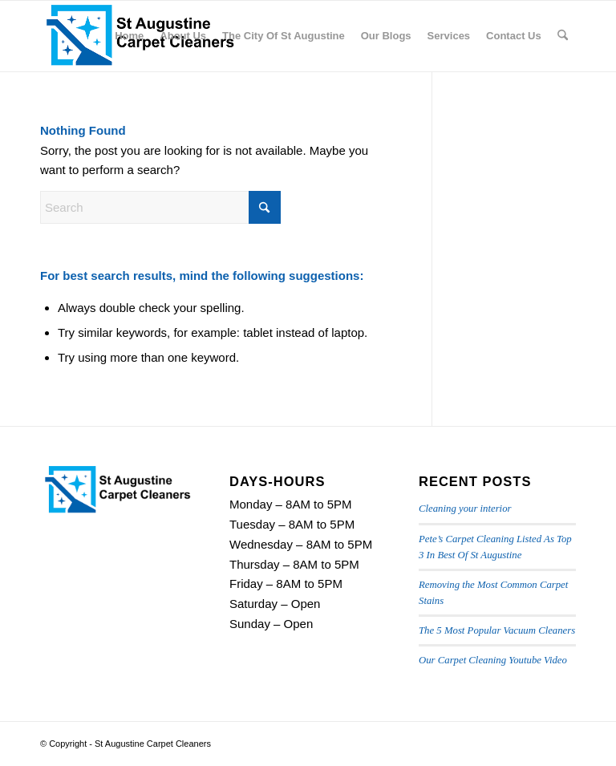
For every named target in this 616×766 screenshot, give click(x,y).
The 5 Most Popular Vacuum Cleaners (497, 630)
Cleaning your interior (465, 508)
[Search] (562, 36)
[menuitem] (129, 36)
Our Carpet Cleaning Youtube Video (493, 660)
